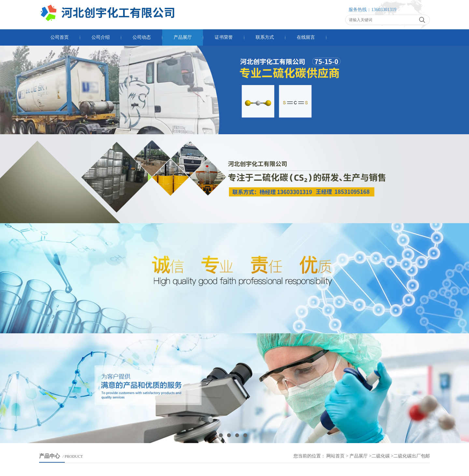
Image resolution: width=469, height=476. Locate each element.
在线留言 (306, 37)
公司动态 (142, 37)
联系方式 (265, 37)
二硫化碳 (381, 456)
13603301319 (383, 9)
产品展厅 (183, 37)
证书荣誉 (224, 37)
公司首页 (59, 37)
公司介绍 (101, 37)
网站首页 (335, 456)
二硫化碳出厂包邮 (411, 456)
